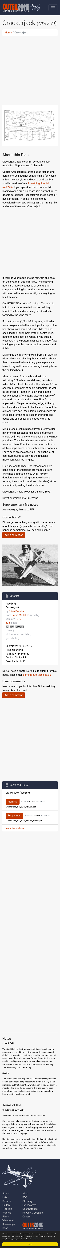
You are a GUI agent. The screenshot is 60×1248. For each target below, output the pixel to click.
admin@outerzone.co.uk (37, 674)
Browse (6, 1201)
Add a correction (13, 535)
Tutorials (7, 1208)
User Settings (30, 1208)
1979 (18, 618)
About (25, 1193)
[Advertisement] (30, 68)
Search (6, 1193)
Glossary (27, 1201)
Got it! (30, 1244)
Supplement (14, 815)
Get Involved (29, 1205)
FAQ (24, 1197)
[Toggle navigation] (52, 7)
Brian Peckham (17, 611)
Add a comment (13, 695)
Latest (6, 1197)
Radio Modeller (20, 615)
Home (8, 32)
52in (8, 622)
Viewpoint (8, 1220)
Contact (26, 1216)
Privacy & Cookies (32, 1212)
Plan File (12, 801)
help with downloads (15, 828)
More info (36, 1239)
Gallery (6, 1205)
